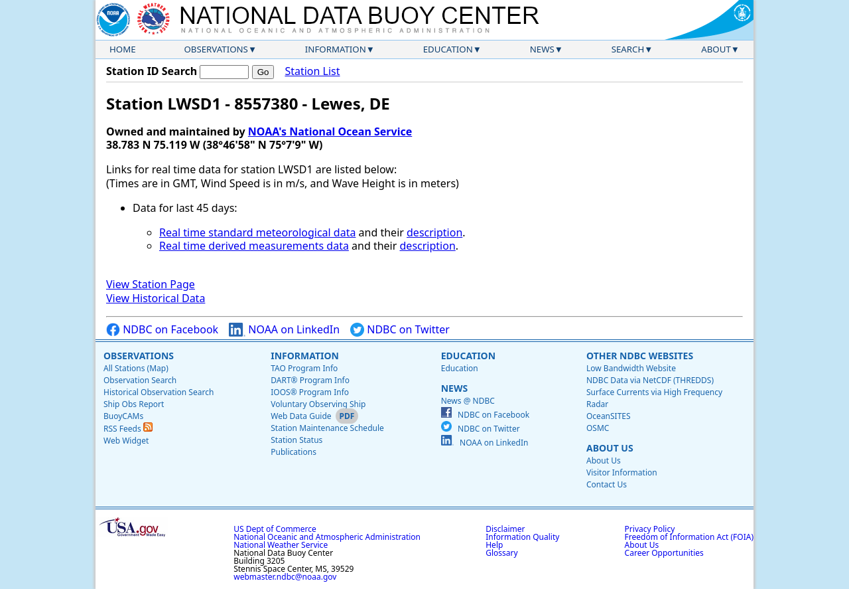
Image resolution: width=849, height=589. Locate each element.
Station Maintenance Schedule (327, 428)
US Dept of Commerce (274, 529)
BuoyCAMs (123, 416)
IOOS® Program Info (310, 392)
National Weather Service (280, 544)
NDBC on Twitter (400, 330)
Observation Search (139, 380)
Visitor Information (621, 472)
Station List (312, 71)
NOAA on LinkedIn (284, 330)
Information (335, 49)
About (716, 49)
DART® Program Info (310, 380)
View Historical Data (155, 298)
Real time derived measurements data (254, 245)
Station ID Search (151, 71)
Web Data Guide (301, 416)
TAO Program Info (304, 368)
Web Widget (126, 440)
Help (494, 544)
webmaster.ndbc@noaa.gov (284, 576)
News (542, 49)
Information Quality (522, 537)
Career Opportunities (664, 552)
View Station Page (150, 284)
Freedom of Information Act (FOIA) (689, 537)
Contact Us (606, 484)
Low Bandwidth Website (631, 368)
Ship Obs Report (133, 404)
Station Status (296, 440)
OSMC (597, 428)
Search (628, 49)
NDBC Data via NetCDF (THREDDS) (650, 380)
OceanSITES (608, 416)
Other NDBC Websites (639, 355)
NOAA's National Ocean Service (330, 131)
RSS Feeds (128, 428)
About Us (609, 448)
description (434, 232)
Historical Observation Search (158, 392)
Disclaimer (505, 529)
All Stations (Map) (135, 368)
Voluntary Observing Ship (318, 404)
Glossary (501, 552)
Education (448, 49)
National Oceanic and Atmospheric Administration (327, 537)
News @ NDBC (468, 400)
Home (122, 49)
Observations (215, 49)
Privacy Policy (650, 529)
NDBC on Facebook (162, 330)
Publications (293, 452)
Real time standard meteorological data (257, 232)
